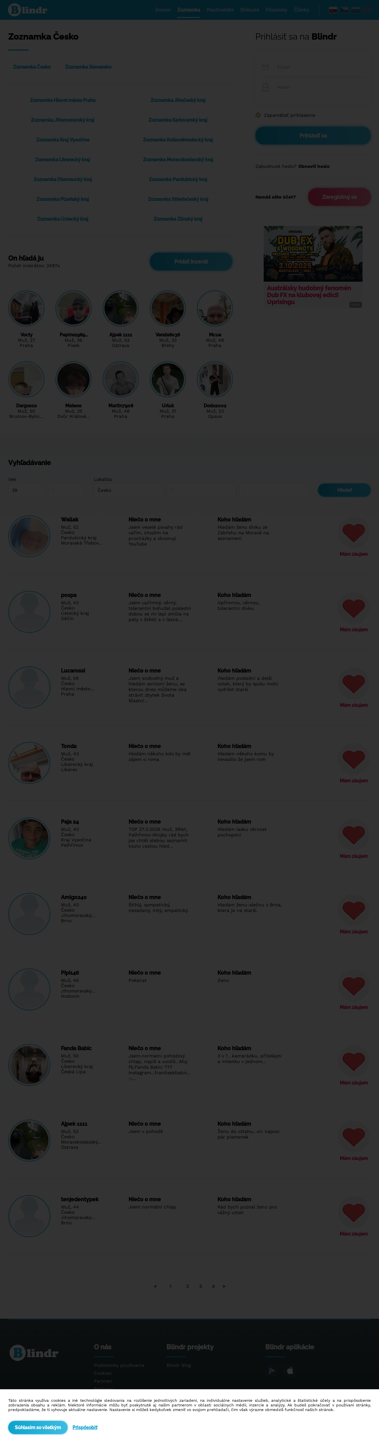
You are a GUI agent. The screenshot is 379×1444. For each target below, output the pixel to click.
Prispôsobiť (85, 1427)
